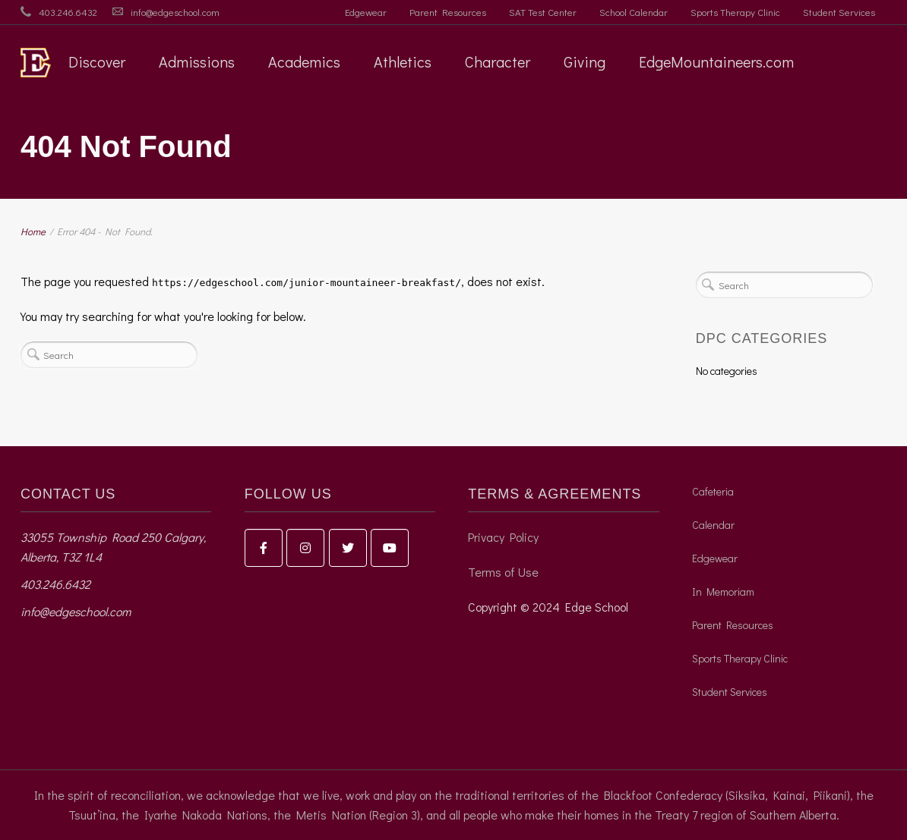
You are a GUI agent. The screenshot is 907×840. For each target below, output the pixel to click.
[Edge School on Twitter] (348, 548)
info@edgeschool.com (175, 11)
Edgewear (366, 11)
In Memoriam (723, 591)
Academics (304, 61)
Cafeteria (713, 491)
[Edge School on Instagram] (305, 548)
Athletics (402, 61)
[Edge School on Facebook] (264, 548)
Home (33, 231)
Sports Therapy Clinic (735, 11)
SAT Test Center (543, 11)
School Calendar (633, 11)
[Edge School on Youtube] (390, 548)
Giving (584, 61)
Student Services (839, 11)
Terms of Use (503, 572)
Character (497, 61)
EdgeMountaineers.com (716, 61)
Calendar (713, 525)
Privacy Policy (503, 537)
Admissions (197, 61)
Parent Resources (447, 11)
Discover (96, 61)
